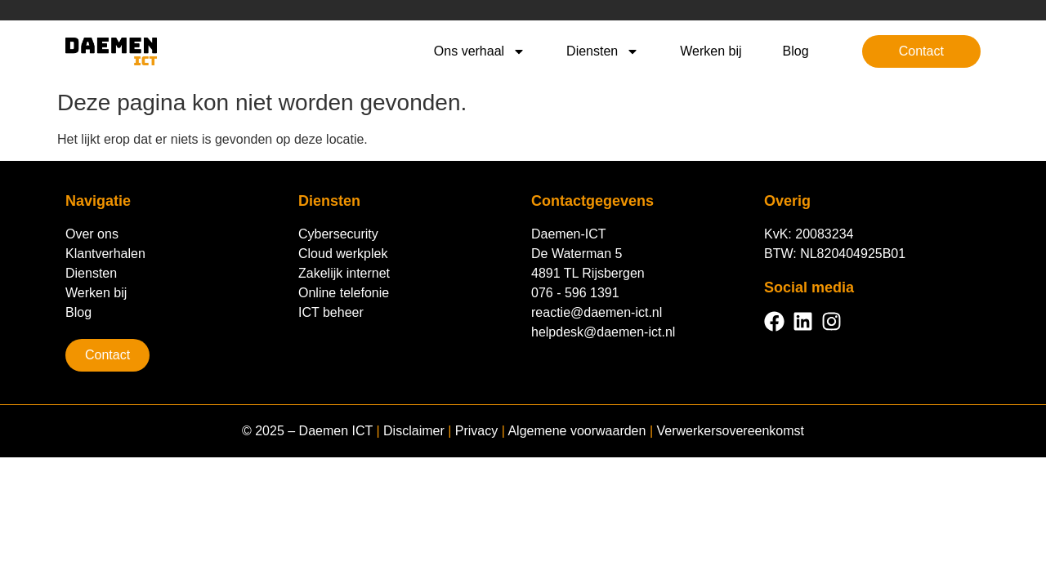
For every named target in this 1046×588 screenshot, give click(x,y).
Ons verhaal (479, 51)
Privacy (476, 431)
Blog (796, 51)
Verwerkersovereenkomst (730, 431)
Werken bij (710, 51)
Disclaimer (414, 431)
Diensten (602, 51)
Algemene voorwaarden (576, 431)
